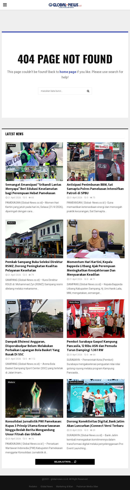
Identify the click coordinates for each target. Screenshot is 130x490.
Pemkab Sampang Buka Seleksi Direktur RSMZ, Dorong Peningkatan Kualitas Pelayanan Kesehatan (34, 266)
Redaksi (33, 486)
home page (68, 72)
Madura (11, 145)
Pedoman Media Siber (87, 486)
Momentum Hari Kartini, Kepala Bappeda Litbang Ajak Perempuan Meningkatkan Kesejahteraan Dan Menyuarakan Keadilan (91, 268)
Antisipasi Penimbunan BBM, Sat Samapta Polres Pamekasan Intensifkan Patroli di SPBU (95, 189)
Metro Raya (74, 302)
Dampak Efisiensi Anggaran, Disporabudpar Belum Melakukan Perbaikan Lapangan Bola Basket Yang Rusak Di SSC (32, 348)
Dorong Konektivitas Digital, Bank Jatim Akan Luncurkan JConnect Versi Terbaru (95, 423)
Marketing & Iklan (64, 486)
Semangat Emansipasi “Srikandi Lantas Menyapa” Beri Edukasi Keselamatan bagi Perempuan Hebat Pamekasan (33, 189)
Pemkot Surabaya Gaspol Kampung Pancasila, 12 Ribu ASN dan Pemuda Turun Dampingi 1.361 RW (92, 346)
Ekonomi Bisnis (76, 382)
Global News (47, 486)
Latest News (14, 133)
